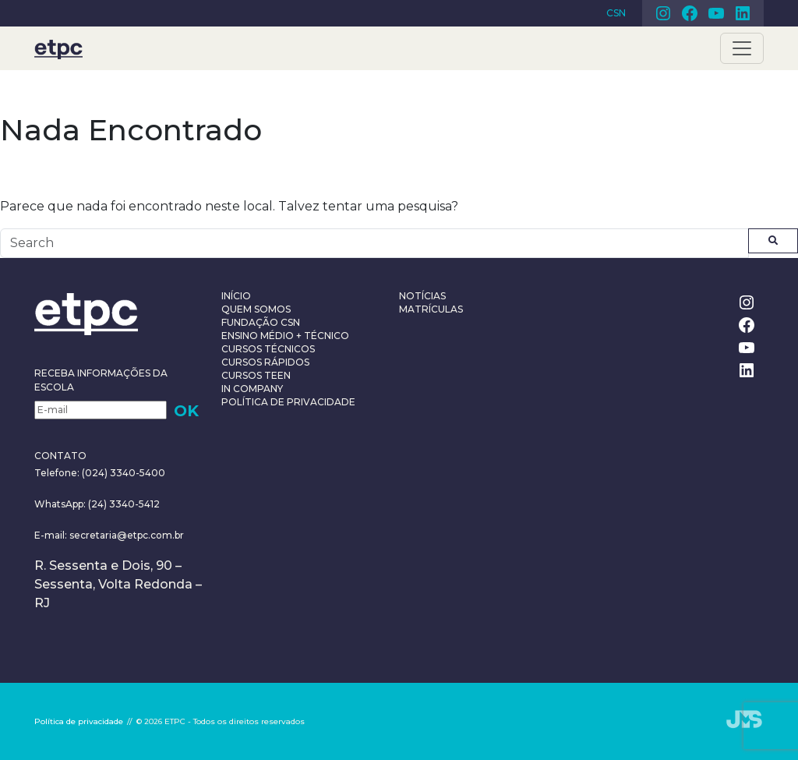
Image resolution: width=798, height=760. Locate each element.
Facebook (689, 13)
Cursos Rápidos (265, 362)
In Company (252, 388)
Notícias (422, 296)
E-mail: (51, 535)
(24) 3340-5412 (123, 504)
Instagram (663, 13)
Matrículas (431, 309)
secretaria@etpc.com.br (126, 535)
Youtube (716, 13)
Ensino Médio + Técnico (285, 335)
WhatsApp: (60, 504)
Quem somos (256, 309)
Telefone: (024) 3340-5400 (99, 473)
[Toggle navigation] (742, 48)
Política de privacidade (288, 402)
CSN (616, 13)
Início (236, 296)
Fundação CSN (260, 322)
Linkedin (742, 13)
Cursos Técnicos (268, 349)
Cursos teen (256, 375)
